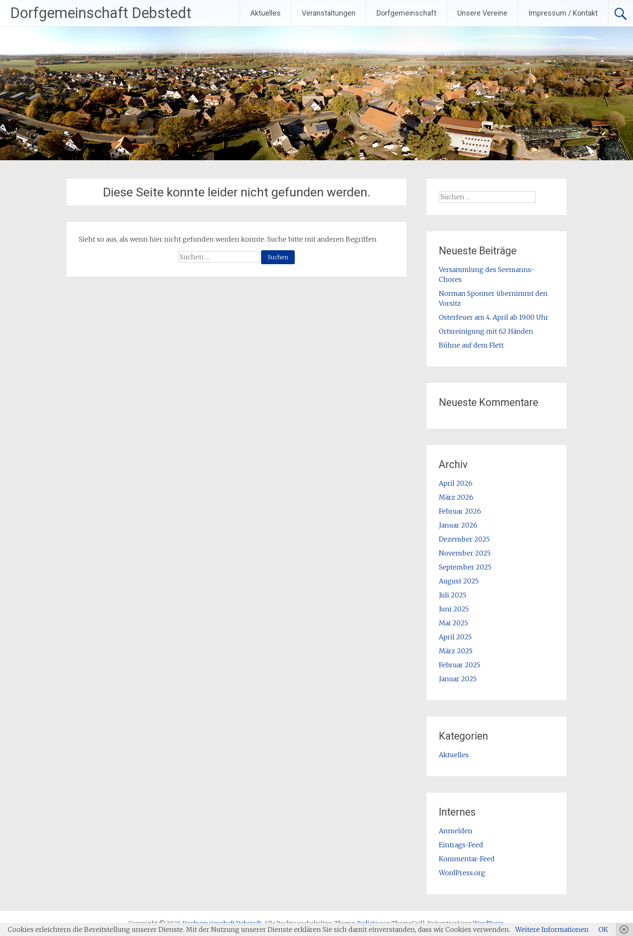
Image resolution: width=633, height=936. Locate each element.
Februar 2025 (459, 665)
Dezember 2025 (464, 539)
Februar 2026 (460, 511)
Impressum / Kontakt (563, 13)
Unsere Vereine (482, 13)
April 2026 (455, 483)
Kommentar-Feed (467, 859)
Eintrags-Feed (461, 845)
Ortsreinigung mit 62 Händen (486, 331)
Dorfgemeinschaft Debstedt (100, 13)
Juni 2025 (454, 609)
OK (603, 929)
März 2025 (455, 651)
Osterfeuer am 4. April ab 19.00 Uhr (493, 317)
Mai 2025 (453, 623)
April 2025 (455, 637)
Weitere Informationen (552, 929)
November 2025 (465, 553)
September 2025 (465, 567)
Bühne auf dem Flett (471, 345)
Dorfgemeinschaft (406, 13)
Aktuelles (265, 13)
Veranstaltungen (328, 13)
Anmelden (455, 831)
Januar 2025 (458, 679)
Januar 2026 (458, 525)
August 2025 (459, 581)
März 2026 (456, 497)
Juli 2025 (452, 595)
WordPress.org (462, 873)
